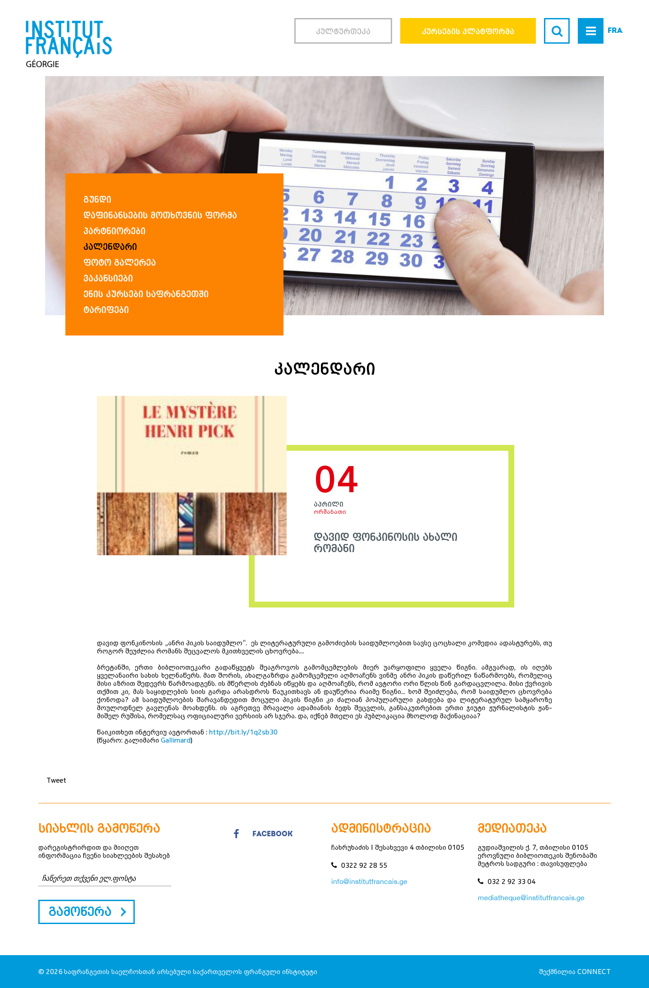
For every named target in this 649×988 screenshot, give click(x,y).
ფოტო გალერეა (119, 262)
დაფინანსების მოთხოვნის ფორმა (160, 215)
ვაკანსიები (108, 278)
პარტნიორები (114, 231)
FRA (615, 31)
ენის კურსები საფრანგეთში (146, 294)
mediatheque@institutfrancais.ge (531, 897)
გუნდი (97, 199)
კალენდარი (110, 246)
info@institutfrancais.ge (369, 881)
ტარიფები (106, 309)
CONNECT (594, 971)
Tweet (56, 780)
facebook (263, 834)
